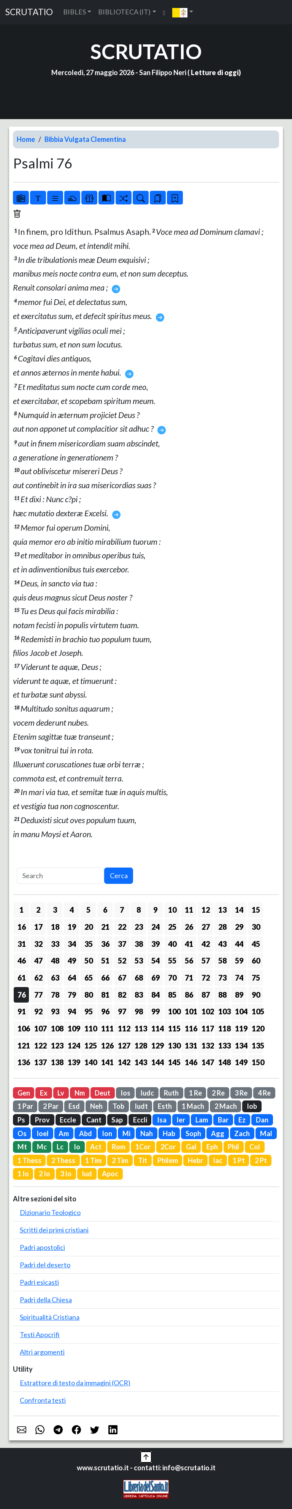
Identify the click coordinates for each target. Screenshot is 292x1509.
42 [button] (206, 943)
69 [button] (155, 977)
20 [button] (88, 926)
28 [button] (222, 926)
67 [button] (122, 977)
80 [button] (88, 994)
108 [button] (56, 1028)
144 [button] (157, 1062)
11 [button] (189, 909)
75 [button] (256, 977)
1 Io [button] (23, 1173)
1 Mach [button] (193, 1106)
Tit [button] (142, 1160)
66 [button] (105, 977)
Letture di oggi (215, 72)
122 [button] (40, 1045)
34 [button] (72, 943)
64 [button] (72, 977)
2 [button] (38, 909)
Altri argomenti (42, 1352)
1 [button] (21, 909)
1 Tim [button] (93, 1160)
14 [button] (239, 909)
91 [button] (21, 1011)
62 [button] (38, 977)
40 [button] (172, 943)
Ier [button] (180, 1120)
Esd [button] (74, 1106)
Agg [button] (217, 1133)
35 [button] (88, 943)
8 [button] (138, 909)
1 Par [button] (25, 1106)
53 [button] (139, 960)
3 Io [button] (65, 1173)
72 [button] (206, 977)
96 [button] (105, 1011)
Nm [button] (80, 1093)
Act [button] (96, 1147)
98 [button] (139, 1011)
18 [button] (55, 926)
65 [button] (88, 977)
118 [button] (224, 1028)
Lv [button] (60, 1093)
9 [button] (155, 909)
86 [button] (189, 994)
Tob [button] (118, 1106)
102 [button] (207, 1011)
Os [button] (22, 1133)
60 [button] (256, 960)
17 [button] (38, 926)
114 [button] (157, 1028)
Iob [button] (252, 1106)
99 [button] (155, 1011)
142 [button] (123, 1062)
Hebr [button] (195, 1160)
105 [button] (257, 1011)
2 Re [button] (218, 1093)
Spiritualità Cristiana (49, 1317)
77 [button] (38, 994)
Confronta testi (43, 1400)
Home (26, 139)
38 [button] (139, 943)
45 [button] (256, 943)
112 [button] (123, 1028)
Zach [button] (242, 1133)
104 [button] (240, 1011)
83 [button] (139, 994)
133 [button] (224, 1045)
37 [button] (122, 943)
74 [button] (239, 977)
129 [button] (157, 1045)
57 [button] (206, 960)
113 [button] (140, 1028)
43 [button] (222, 943)
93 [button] (55, 1011)
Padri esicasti (39, 1282)
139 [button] (73, 1062)
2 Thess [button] (63, 1160)
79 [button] (72, 994)
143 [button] (140, 1062)
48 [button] (55, 960)
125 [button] (90, 1045)
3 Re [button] (241, 1093)
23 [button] (139, 926)
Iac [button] (217, 1160)
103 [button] (224, 1011)
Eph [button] (212, 1147)
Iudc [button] (147, 1093)
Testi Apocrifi (40, 1334)
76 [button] (21, 994)
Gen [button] (23, 1093)
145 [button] (173, 1062)
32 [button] (38, 943)
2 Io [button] (44, 1173)
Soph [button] (193, 1133)
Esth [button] (165, 1106)
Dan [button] (262, 1120)
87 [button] (206, 994)
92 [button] (38, 1011)
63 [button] (55, 977)
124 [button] (73, 1045)
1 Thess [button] (29, 1160)
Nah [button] (146, 1133)
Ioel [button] (42, 1133)
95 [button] (88, 1011)
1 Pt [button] (239, 1160)
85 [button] (172, 994)
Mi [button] (126, 1133)
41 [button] (189, 943)
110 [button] (90, 1028)
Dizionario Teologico (50, 1212)
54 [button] (155, 960)
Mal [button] (266, 1133)
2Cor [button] (168, 1147)
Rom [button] (118, 1147)
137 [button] (40, 1062)
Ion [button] (107, 1133)
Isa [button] (162, 1120)
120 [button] (257, 1028)
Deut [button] (102, 1093)
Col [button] (254, 1147)
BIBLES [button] (74, 12)
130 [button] (173, 1045)
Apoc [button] (110, 1173)
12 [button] (206, 909)
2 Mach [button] (225, 1106)
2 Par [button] (51, 1106)
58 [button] (222, 960)
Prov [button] (42, 1120)
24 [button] (155, 926)
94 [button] (72, 1011)
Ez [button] (242, 1120)
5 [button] (88, 909)
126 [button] (107, 1045)
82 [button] (122, 994)
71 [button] (189, 977)
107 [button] (40, 1028)
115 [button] (173, 1028)
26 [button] (189, 926)
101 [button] (190, 1011)
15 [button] (256, 909)
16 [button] (21, 926)
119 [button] (240, 1028)
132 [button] (207, 1045)
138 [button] (56, 1062)
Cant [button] (94, 1120)
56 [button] (189, 960)
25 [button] (172, 926)
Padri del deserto (45, 1265)
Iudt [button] (141, 1106)
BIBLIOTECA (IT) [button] (124, 12)
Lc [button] (60, 1147)
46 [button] (21, 960)
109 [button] (73, 1028)
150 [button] (257, 1062)
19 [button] (72, 926)
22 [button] (122, 926)
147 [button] (207, 1062)
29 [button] (239, 926)
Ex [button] (44, 1093)
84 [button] (155, 994)
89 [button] (239, 994)
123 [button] (56, 1045)
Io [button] (77, 1147)
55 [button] (172, 960)
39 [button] (155, 943)
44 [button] (239, 943)
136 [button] (23, 1062)
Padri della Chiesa (46, 1299)
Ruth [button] (171, 1093)
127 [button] (123, 1045)
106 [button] (23, 1028)
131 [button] (190, 1045)
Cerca (119, 875)
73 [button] (222, 977)
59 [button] (239, 960)
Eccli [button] (140, 1120)
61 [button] (21, 977)
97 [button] (122, 1011)
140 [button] (90, 1062)
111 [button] (107, 1028)
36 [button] (105, 943)
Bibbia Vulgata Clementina (85, 139)
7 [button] (122, 909)
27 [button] (206, 926)
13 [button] (222, 909)
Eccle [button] (68, 1120)
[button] (183, 12)
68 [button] (139, 977)
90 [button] (256, 994)
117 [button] (207, 1028)
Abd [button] (85, 1133)
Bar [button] (223, 1120)
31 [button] (21, 943)
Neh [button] (96, 1106)
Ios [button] (125, 1093)
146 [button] (190, 1062)
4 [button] (72, 909)
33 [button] (55, 943)
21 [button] (105, 926)
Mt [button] (22, 1147)
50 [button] (88, 960)
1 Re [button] (195, 1093)
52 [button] (122, 960)
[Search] (60, 876)
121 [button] (23, 1045)
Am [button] (64, 1133)
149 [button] (240, 1062)
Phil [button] (233, 1147)
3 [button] (55, 909)
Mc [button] (42, 1147)
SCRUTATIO (29, 12)
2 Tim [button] (120, 1160)
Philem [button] (167, 1160)
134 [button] (240, 1045)
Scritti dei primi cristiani (54, 1230)
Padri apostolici (42, 1247)
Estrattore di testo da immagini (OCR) (75, 1383)
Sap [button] (117, 1120)
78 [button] (55, 994)
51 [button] (105, 960)
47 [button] (38, 960)
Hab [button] (169, 1133)
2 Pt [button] (261, 1160)
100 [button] (173, 1011)
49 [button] (72, 960)
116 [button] (190, 1028)
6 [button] (105, 909)
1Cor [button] (143, 1147)
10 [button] (172, 909)
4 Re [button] (264, 1093)
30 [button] (256, 926)
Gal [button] (191, 1147)
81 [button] (105, 994)
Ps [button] (21, 1120)
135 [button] (257, 1045)
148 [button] (224, 1062)
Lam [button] (201, 1120)
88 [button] (222, 994)
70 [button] (172, 977)
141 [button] (107, 1062)
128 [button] (140, 1045)
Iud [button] (87, 1173)
